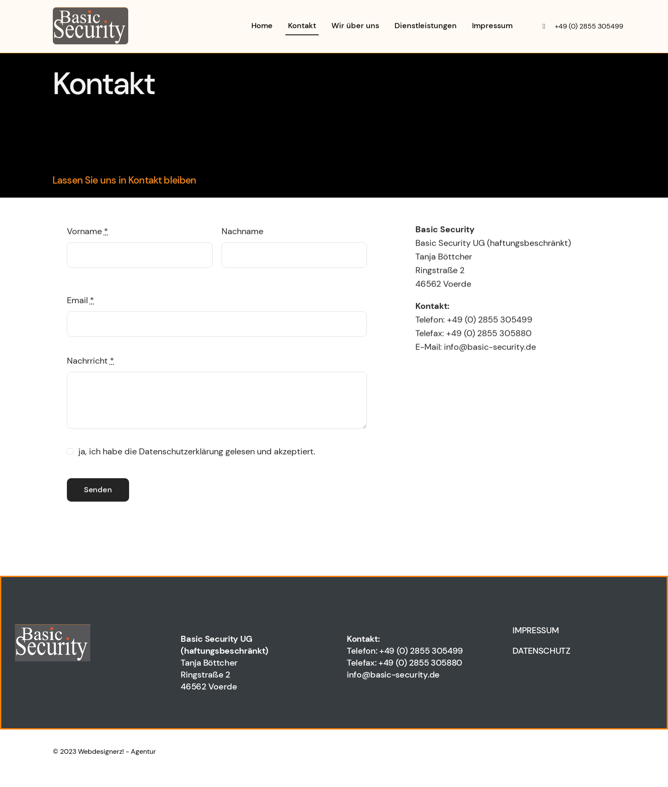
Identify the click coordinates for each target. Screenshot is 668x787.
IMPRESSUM (536, 630)
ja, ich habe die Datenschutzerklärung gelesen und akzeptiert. (196, 452)
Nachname (242, 232)
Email (80, 301)
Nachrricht (90, 362)
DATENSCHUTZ (541, 650)
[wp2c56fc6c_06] (90, 10)
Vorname (87, 232)
